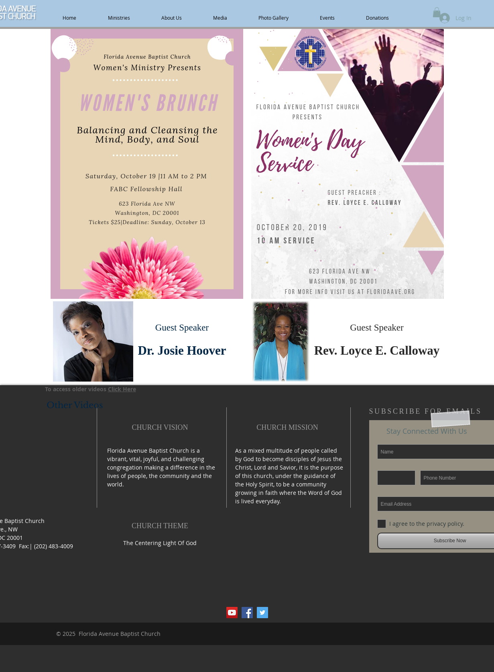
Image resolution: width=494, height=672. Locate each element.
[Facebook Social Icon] (247, 612)
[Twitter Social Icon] (262, 612)
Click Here (122, 389)
